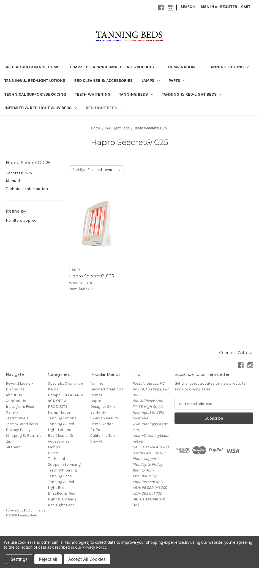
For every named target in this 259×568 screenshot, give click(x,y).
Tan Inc (96, 383)
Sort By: (78, 170)
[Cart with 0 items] (245, 7)
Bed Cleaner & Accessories (103, 80)
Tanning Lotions (229, 67)
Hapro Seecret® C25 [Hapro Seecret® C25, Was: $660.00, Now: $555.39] (91, 275)
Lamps (150, 80)
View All (96, 441)
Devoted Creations (106, 389)
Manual (13, 180)
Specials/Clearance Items (31, 67)
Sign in (207, 6)
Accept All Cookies (87, 559)
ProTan (96, 429)
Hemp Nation (184, 67)
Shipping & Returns (24, 435)
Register (228, 6)
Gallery (12, 412)
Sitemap (13, 447)
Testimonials (17, 418)
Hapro (95, 400)
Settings (19, 559)
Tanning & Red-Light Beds (192, 94)
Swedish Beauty (104, 418)
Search (188, 6)
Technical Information (27, 188)
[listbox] (105, 170)
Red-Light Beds (104, 107)
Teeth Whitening (92, 94)
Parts (176, 80)
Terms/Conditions (22, 424)
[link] (129, 528)
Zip (8, 441)
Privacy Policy (18, 429)
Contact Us (16, 400)
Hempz (96, 395)
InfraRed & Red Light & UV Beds (40, 107)
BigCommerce (34, 510)
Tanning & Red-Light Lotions (34, 80)
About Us (14, 395)
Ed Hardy (98, 412)
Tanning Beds (136, 94)
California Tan (102, 435)
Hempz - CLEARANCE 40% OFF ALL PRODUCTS (113, 67)
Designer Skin (102, 406)
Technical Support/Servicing (35, 94)
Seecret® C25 (19, 172)
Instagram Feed (20, 406)
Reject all (48, 559)
